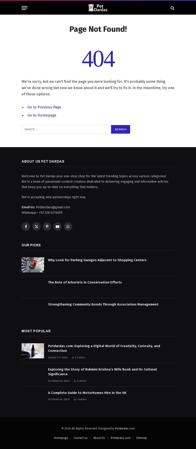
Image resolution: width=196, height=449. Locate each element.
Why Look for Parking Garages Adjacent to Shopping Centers (97, 260)
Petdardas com (125, 428)
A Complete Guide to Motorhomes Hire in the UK (87, 393)
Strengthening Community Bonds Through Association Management (103, 304)
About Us (99, 438)
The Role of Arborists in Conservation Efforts (85, 282)
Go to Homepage (41, 115)
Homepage (61, 438)
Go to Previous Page (44, 107)
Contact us (81, 438)
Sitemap (141, 438)
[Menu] (24, 8)
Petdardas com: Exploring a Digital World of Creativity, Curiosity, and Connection (104, 348)
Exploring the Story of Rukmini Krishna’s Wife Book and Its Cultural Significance (102, 371)
